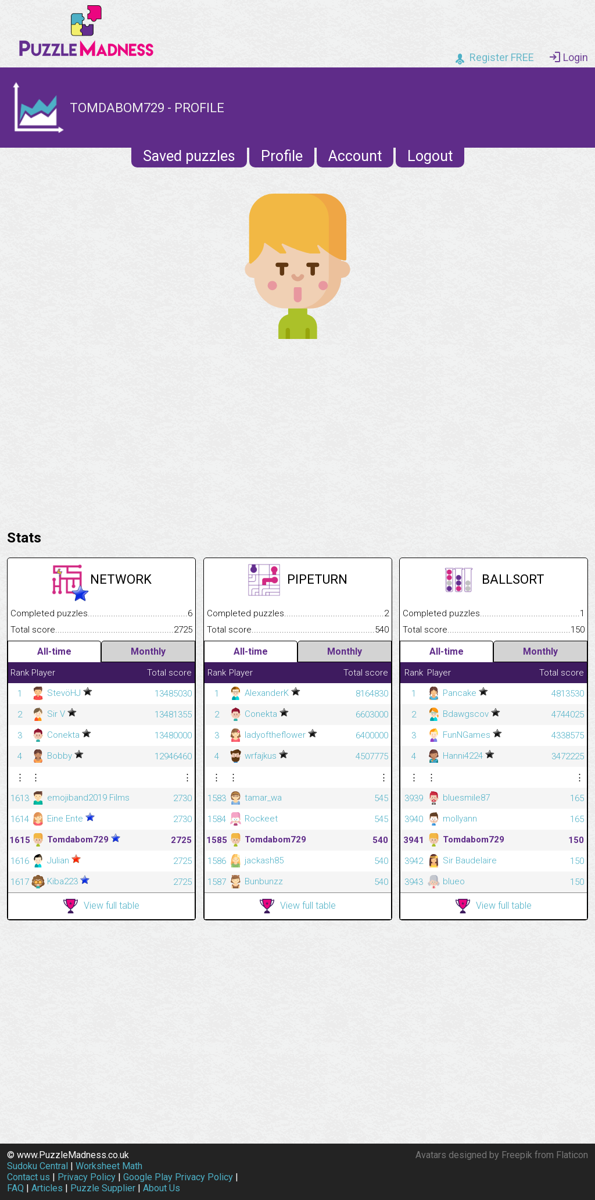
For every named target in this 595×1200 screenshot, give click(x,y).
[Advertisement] (297, 431)
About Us (161, 1188)
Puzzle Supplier (102, 1188)
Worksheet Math (109, 1166)
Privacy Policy (87, 1177)
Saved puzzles (189, 156)
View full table (101, 906)
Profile (282, 156)
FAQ (15, 1188)
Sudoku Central (37, 1166)
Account (355, 156)
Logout (430, 156)
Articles (47, 1188)
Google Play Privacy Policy (178, 1177)
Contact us (28, 1177)
